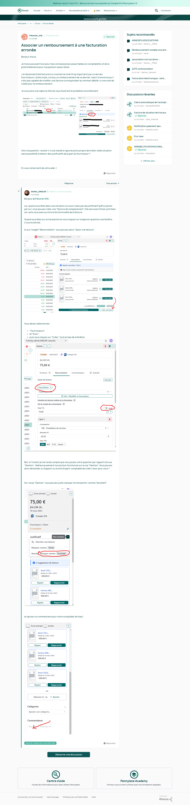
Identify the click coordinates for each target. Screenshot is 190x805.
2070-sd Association (142, 68)
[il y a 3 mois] (137, 62)
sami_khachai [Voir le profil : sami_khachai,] (152, 119)
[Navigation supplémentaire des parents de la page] (30, 23)
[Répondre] (109, 173)
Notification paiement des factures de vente (147, 126)
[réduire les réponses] (18, 191)
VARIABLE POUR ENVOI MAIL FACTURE (148, 146)
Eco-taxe (138, 136)
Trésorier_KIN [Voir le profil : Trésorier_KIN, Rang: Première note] (35, 35)
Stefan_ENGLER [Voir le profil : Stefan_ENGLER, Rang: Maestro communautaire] (38, 191)
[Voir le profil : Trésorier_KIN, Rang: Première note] (24, 37)
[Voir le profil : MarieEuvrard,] (129, 128)
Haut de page (53, 797)
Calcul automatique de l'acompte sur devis (151, 102)
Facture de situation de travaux (150, 112)
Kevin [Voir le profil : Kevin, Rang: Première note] (146, 53)
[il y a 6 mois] (137, 43)
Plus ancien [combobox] (112, 183)
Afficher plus (148, 161)
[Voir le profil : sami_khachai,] (129, 114)
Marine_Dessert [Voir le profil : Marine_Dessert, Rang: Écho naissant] (148, 72)
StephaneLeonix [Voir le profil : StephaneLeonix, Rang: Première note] (151, 82)
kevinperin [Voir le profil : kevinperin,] (150, 153)
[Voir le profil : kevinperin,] (129, 148)
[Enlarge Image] (68, 118)
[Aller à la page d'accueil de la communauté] (23, 11)
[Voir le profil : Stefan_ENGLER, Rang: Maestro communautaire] (27, 193)
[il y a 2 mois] (139, 105)
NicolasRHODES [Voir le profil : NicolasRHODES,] (153, 106)
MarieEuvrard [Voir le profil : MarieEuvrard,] (152, 129)
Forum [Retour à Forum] (37, 23)
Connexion (166, 10)
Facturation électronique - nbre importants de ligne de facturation (149, 78)
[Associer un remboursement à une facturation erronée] (35, 194)
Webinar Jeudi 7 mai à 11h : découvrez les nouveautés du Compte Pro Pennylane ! (94, 3)
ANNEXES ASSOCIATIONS (145, 40)
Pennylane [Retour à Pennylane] (22, 23)
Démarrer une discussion (68, 754)
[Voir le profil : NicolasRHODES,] (129, 104)
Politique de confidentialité (75, 797)
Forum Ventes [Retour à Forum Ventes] (48, 23)
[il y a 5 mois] (137, 53)
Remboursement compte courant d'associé (149, 50)
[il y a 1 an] (135, 72)
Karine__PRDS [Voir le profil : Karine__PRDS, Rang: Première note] (150, 44)
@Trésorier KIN (41, 198)
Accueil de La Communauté (30, 797)
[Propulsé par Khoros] (166, 799)
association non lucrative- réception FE (145, 59)
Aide (94, 797)
